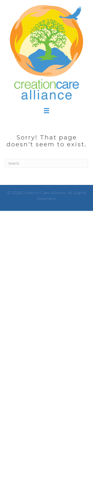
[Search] (46, 163)
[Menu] (46, 111)
